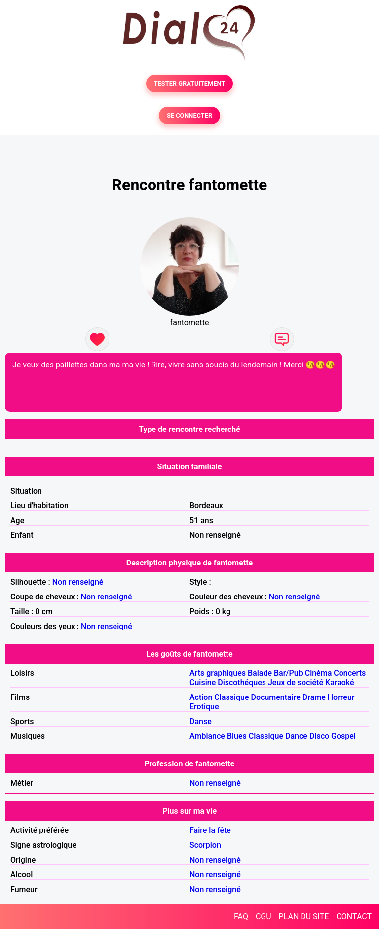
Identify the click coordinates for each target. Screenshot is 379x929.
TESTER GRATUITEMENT (190, 83)
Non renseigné (78, 582)
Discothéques (242, 682)
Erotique (204, 706)
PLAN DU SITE (304, 916)
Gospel (343, 736)
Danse (201, 721)
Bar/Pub (288, 673)
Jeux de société (295, 682)
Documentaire (276, 697)
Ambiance (207, 736)
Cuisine (203, 682)
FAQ (241, 916)
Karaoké (339, 682)
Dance (296, 736)
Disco (319, 736)
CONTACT (354, 916)
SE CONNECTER (189, 115)
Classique (231, 697)
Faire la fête (210, 830)
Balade (260, 673)
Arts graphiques (218, 673)
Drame (314, 697)
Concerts (350, 673)
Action (201, 697)
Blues (237, 736)
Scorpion (205, 845)
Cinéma (318, 673)
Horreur (341, 697)
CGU (263, 916)
